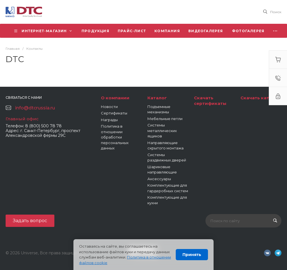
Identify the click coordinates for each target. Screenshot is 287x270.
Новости (109, 106)
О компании (115, 97)
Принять (191, 254)
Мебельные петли (164, 118)
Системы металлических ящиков (162, 130)
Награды (109, 120)
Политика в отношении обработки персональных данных (115, 137)
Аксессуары (159, 179)
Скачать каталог (260, 97)
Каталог (157, 97)
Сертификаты (114, 113)
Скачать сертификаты (210, 100)
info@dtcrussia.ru (35, 108)
